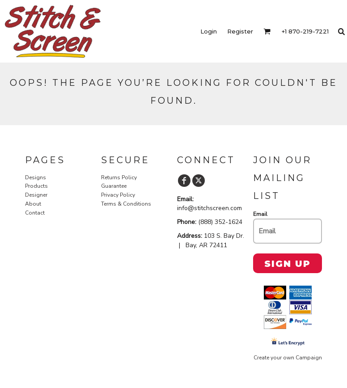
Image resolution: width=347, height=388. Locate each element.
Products (36, 186)
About (33, 203)
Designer (36, 194)
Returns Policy (119, 177)
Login (208, 31)
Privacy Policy (118, 194)
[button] (267, 31)
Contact (35, 212)
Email (260, 214)
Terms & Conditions (126, 203)
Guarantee (114, 186)
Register (240, 31)
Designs (35, 177)
